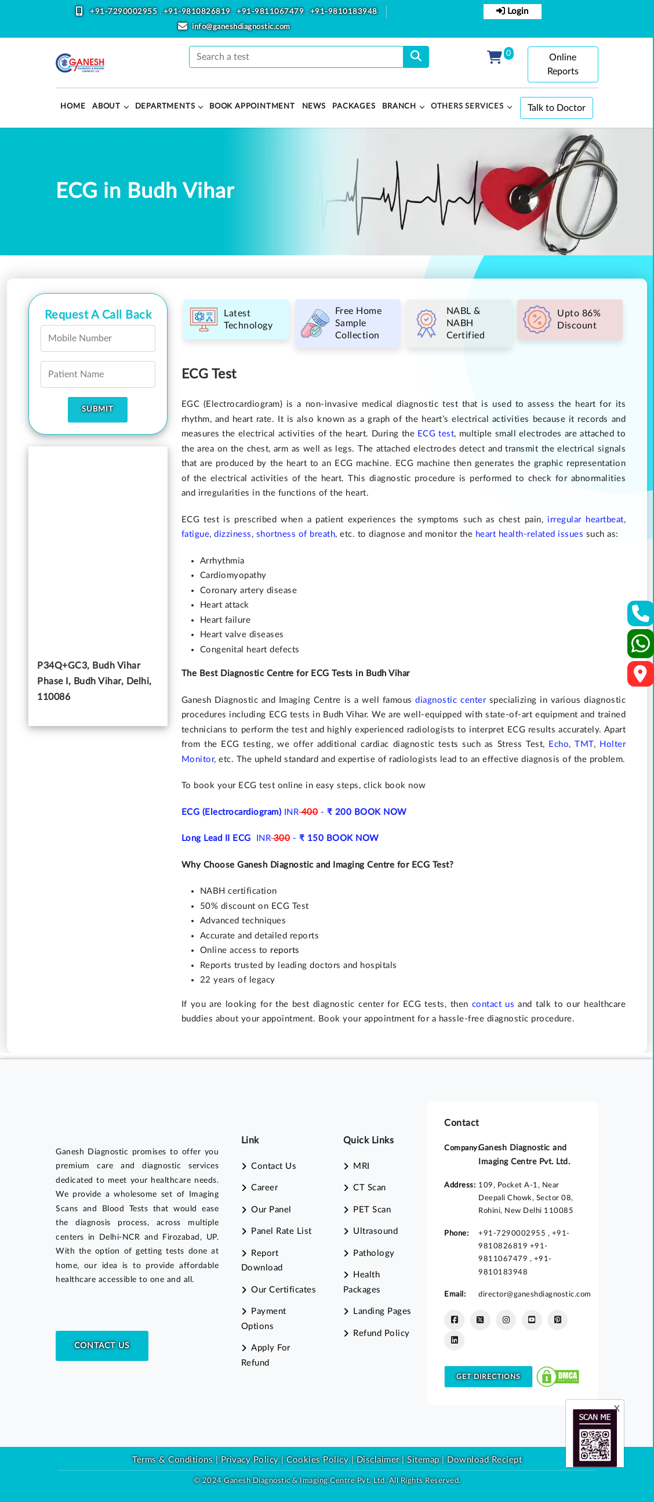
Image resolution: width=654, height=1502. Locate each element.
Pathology (374, 1253)
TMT (584, 744)
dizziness (233, 534)
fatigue (195, 534)
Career (264, 1187)
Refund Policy (381, 1333)
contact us (493, 1004)
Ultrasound (375, 1231)
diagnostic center (450, 700)
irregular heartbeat (585, 519)
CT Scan (369, 1187)
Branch (399, 106)
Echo (558, 744)
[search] (416, 57)
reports (285, 950)
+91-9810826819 (198, 12)
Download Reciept (484, 1460)
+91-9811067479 (271, 12)
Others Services (467, 106)
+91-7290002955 (124, 12)
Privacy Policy (248, 1460)
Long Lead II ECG (217, 838)
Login (512, 11)
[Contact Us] (641, 617)
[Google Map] (641, 677)
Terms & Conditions (172, 1460)
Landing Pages (382, 1311)
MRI (361, 1166)
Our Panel (271, 1209)
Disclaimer (378, 1460)
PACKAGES (353, 106)
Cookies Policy (317, 1460)
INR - (319, 812)
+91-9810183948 (343, 12)
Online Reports (563, 64)
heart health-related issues (529, 534)
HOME (72, 106)
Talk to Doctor (557, 108)
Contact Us (102, 1346)
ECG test (435, 433)
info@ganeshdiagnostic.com (241, 27)
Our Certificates (283, 1290)
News (314, 106)
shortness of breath (296, 534)
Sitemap (423, 1460)
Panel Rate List (281, 1231)
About (106, 106)
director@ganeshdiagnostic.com (534, 1294)
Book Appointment (252, 106)
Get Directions (488, 1376)
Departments (165, 106)
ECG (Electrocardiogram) (232, 812)
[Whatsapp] (641, 648)
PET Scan (372, 1209)
